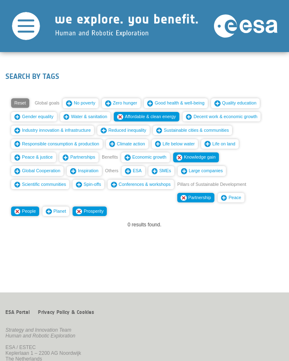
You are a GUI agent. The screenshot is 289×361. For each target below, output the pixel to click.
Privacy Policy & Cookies (66, 312)
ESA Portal (17, 312)
